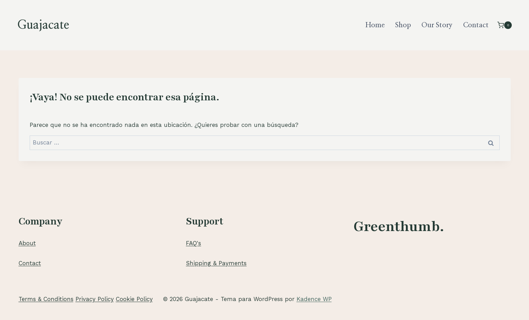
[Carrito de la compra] (504, 25)
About (27, 243)
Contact (476, 25)
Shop (403, 25)
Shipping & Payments (216, 263)
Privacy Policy (95, 299)
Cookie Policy (134, 299)
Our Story (436, 25)
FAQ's (193, 243)
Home (375, 25)
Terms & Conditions (46, 299)
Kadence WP (314, 299)
